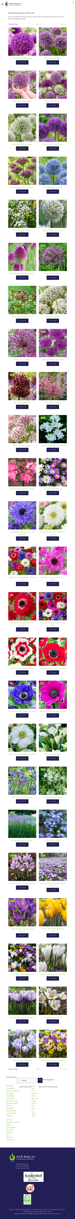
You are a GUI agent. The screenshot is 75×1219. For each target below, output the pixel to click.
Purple (34, 1108)
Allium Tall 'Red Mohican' (22, 403)
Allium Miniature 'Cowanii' (22, 230)
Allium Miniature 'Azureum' (52, 187)
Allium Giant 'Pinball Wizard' (53, 144)
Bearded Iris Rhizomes (12, 1091)
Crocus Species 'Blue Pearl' (22, 1060)
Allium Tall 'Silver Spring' (22, 446)
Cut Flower (9, 1119)
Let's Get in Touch (37, 1209)
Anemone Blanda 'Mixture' (52, 489)
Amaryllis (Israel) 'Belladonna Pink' (22, 489)
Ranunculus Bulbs (11, 1113)
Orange (34, 1101)
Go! (40, 1080)
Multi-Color (35, 1098)
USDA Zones (9, 1137)
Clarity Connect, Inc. (55, 1213)
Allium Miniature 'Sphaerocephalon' (22, 273)
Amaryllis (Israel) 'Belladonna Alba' (53, 446)
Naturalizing (9, 1129)
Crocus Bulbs (10, 1093)
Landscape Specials (12, 1101)
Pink (33, 1106)
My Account (46, 1209)
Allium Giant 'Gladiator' (53, 58)
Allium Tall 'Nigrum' (53, 316)
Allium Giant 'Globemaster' (22, 101)
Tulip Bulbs (9, 1115)
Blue (33, 1088)
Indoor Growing (10, 1127)
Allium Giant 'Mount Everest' (22, 144)
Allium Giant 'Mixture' (52, 101)
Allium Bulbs (9, 1086)
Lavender (34, 1093)
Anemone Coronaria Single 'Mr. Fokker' (22, 711)
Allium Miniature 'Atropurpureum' (22, 187)
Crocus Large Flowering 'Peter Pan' (52, 974)
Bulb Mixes (9, 1106)
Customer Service (25, 1209)
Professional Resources (40, 1211)
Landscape (9, 1132)
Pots (7, 1134)
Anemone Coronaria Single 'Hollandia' (52, 668)
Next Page (63, 24)
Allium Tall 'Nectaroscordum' (22, 316)
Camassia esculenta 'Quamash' (22, 797)
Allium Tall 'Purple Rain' (22, 359)
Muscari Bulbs (10, 1108)
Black (33, 1086)
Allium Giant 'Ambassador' (22, 58)
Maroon (34, 1096)
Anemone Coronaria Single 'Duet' (22, 668)
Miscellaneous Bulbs (12, 1103)
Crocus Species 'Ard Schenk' (53, 1017)
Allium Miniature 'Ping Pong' (53, 230)
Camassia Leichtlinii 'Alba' (53, 797)
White (33, 1113)
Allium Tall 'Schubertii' (53, 403)
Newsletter (55, 1209)
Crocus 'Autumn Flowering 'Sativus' (22, 883)
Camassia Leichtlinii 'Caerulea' (22, 840)
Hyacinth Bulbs (10, 1098)
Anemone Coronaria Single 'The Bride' (22, 754)
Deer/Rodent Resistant (13, 1122)
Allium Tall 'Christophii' (53, 273)
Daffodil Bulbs (10, 1096)
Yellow (34, 1115)
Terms (50, 1211)
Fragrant (8, 1124)
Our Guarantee (27, 1211)
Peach (33, 1103)
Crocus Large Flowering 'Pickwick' (22, 1017)
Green (33, 1091)
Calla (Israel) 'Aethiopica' (52, 754)
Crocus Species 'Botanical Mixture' (52, 1060)
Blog (17, 1209)
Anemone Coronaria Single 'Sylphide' (53, 711)
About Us (11, 1209)
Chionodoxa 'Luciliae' (52, 840)
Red (33, 1110)
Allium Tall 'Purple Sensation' (52, 359)
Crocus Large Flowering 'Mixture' (22, 974)
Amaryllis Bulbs (10, 1088)
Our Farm (62, 1209)
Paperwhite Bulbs (11, 1110)
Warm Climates (10, 1139)
